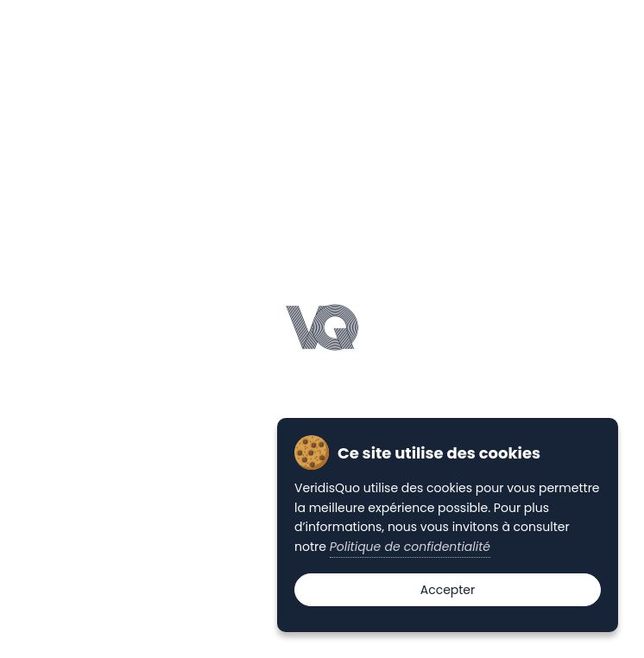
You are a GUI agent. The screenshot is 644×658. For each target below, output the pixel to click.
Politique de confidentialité (410, 546)
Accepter (448, 589)
